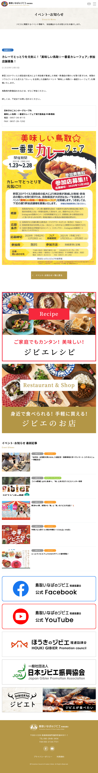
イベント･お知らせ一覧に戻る (47, 275)
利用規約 (60, 756)
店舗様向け (8, 50)
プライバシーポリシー (43, 756)
